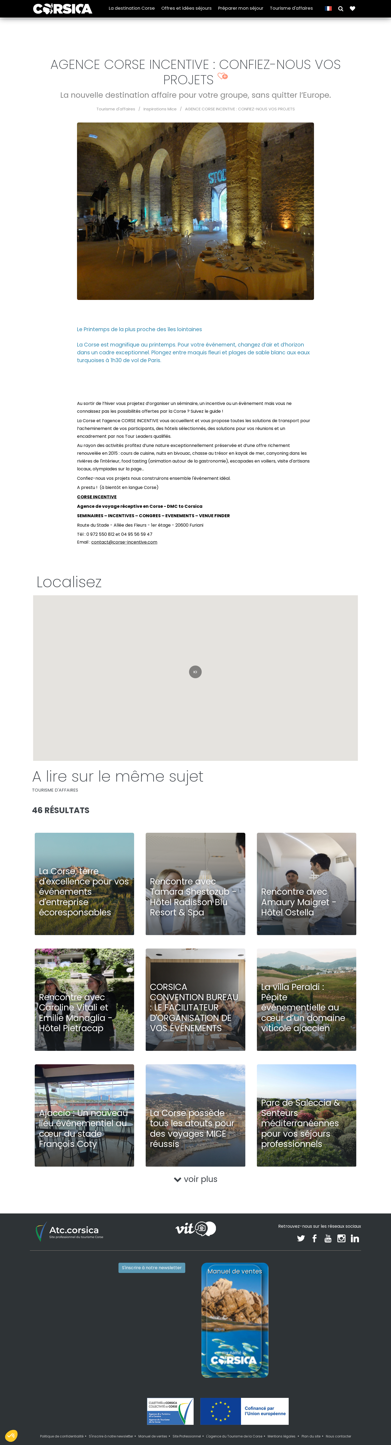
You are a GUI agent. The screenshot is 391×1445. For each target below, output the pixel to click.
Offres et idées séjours (186, 8)
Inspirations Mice (160, 109)
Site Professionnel (187, 1436)
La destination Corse (132, 8)
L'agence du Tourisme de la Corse (234, 1436)
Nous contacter (338, 1436)
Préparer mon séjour (240, 8)
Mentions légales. (282, 1436)
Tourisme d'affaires (291, 8)
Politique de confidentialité (61, 1436)
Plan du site (311, 1436)
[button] (340, 8)
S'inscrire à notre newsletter (152, 1268)
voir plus (196, 1179)
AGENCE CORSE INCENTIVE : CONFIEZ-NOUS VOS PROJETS (240, 109)
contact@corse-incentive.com (124, 542)
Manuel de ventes (152, 1436)
